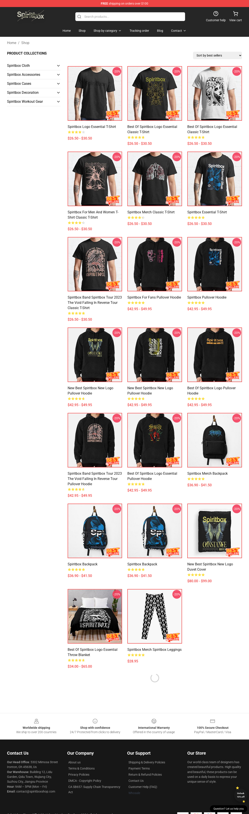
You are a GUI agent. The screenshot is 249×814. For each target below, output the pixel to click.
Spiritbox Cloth (18, 66)
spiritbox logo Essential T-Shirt (92, 127)
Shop (25, 43)
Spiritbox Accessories (23, 75)
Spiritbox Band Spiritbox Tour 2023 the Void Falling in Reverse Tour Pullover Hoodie (95, 478)
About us (74, 762)
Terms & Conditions (81, 768)
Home (11, 43)
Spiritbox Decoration (23, 92)
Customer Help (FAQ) (142, 787)
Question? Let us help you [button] (228, 808)
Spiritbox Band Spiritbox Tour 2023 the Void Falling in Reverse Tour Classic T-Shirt (95, 302)
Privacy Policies (78, 774)
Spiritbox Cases (19, 83)
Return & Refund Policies (145, 774)
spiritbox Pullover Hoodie (206, 297)
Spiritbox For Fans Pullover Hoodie (154, 297)
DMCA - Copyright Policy (84, 780)
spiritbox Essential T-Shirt (207, 212)
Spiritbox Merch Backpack (207, 473)
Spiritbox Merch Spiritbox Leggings (154, 650)
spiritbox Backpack (82, 564)
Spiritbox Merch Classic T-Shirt (151, 212)
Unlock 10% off (241, 795)
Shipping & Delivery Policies (146, 762)
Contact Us (136, 780)
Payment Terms (139, 768)
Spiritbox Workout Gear (25, 101)
